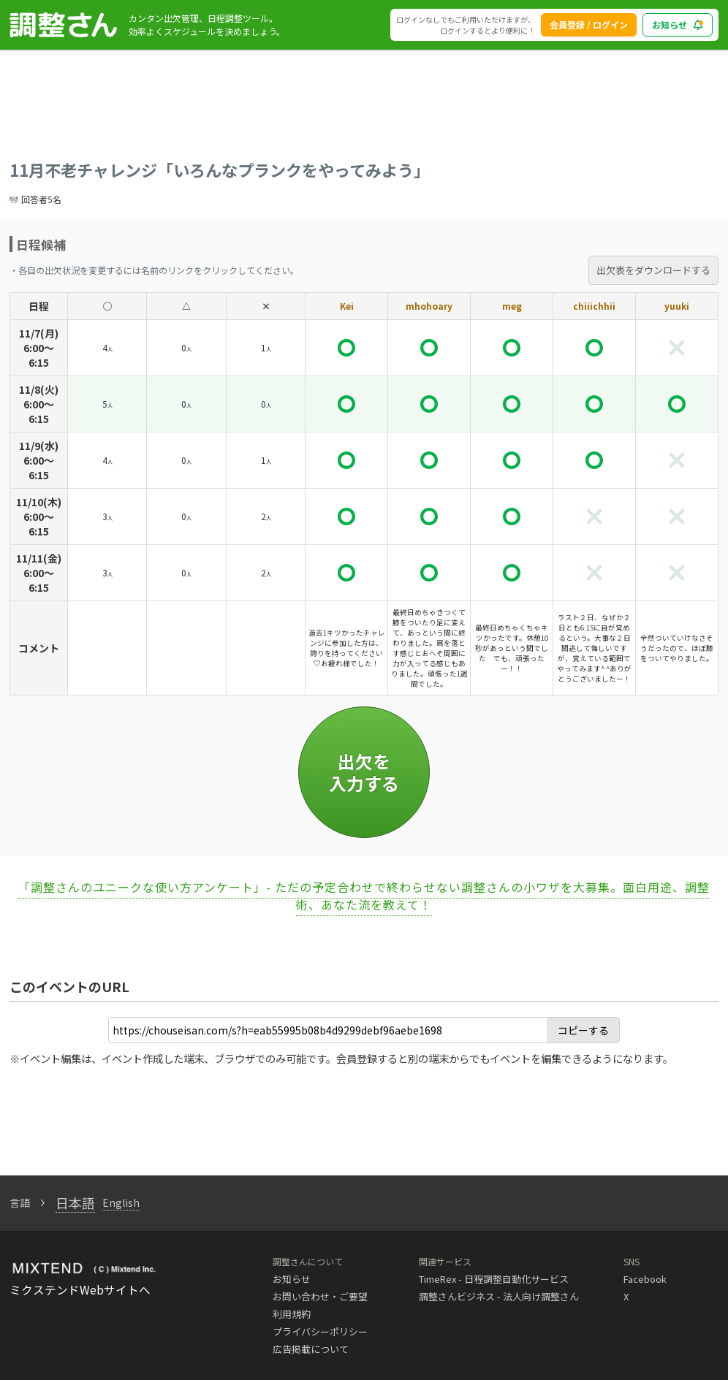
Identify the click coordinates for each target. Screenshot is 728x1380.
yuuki (676, 306)
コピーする (583, 1030)
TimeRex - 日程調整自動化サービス (494, 1279)
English (121, 1202)
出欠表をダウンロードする (653, 270)
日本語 (75, 1202)
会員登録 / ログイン (589, 24)
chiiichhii (594, 306)
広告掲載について (311, 1349)
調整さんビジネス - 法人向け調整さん (499, 1296)
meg (512, 306)
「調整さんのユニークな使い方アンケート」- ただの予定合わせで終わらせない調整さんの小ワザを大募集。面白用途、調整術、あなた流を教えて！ (364, 895)
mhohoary (429, 306)
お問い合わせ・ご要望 (320, 1296)
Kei (347, 306)
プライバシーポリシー (320, 1331)
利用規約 (292, 1314)
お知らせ (292, 1279)
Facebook (645, 1279)
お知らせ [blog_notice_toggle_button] (677, 24)
